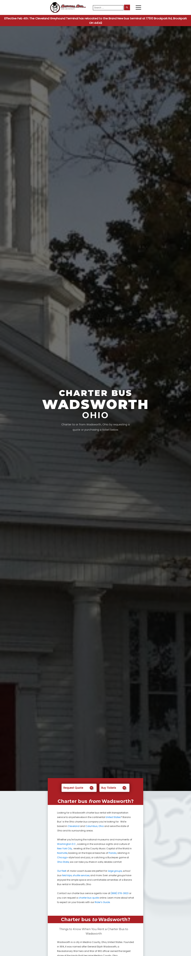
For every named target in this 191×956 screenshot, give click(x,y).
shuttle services (81, 875)
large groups (115, 870)
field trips (67, 875)
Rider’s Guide (102, 902)
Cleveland (73, 826)
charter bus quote (89, 897)
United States (113, 817)
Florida (112, 853)
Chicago (62, 857)
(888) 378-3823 (120, 893)
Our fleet (61, 870)
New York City (64, 848)
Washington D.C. (66, 844)
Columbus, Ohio (94, 826)
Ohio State (63, 861)
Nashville (62, 853)
